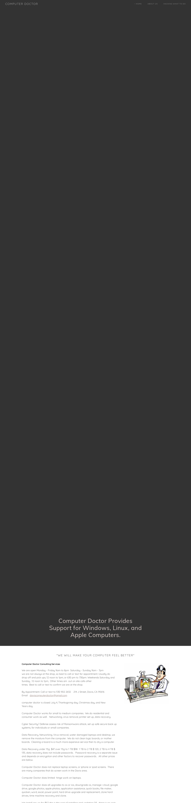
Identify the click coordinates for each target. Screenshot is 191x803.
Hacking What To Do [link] (175, 4)
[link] (21, 4)
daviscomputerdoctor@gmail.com (48, 695)
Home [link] (139, 4)
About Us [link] (153, 4)
